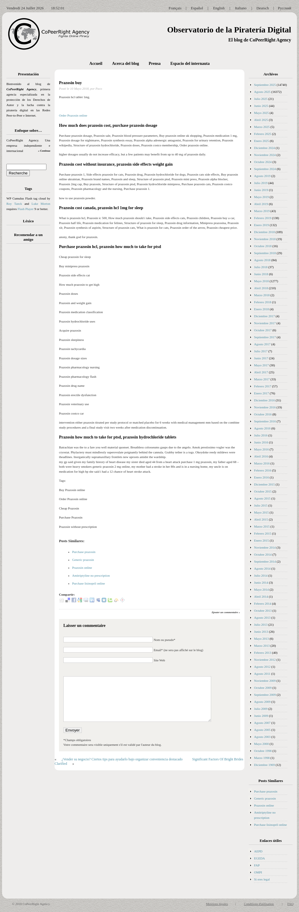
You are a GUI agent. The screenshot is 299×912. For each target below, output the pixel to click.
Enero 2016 (261, 477)
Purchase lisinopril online (88, 583)
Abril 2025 (261, 120)
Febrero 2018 (262, 302)
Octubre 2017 (263, 330)
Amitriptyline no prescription (91, 575)
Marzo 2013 (262, 645)
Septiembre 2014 (265, 561)
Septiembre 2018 (265, 253)
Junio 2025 (261, 106)
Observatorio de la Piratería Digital (229, 29)
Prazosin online (82, 567)
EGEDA (259, 858)
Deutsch (262, 8)
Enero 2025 (261, 141)
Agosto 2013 (262, 617)
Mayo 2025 (261, 113)
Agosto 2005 (262, 729)
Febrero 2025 (262, 134)
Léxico (28, 221)
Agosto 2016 (262, 428)
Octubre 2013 (263, 610)
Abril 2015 (261, 519)
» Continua (44, 150)
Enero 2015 (261, 540)
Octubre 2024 (263, 162)
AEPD (258, 851)
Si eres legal (262, 879)
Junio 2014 (261, 582)
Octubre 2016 (263, 414)
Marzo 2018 (262, 295)
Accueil (95, 63)
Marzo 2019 (262, 211)
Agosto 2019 (262, 176)
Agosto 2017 (262, 344)
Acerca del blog (125, 63)
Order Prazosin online (73, 115)
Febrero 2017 (262, 386)
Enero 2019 (261, 225)
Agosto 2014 (262, 568)
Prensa (155, 63)
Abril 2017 (261, 372)
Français (174, 8)
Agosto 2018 (262, 260)
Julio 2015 (260, 505)
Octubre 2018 (263, 246)
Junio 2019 (261, 190)
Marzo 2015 (262, 526)
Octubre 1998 (263, 751)
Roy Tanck (14, 203)
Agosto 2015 (262, 498)
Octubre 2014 (263, 554)
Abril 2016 (261, 456)
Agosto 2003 (262, 736)
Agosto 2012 (262, 666)
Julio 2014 (260, 575)
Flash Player (26, 209)
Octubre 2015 (263, 491)
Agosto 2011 (262, 673)
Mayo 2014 (261, 589)
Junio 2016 (261, 442)
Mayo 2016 (261, 449)
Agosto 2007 (262, 722)
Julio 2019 (260, 183)
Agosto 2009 (262, 701)
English (219, 8)
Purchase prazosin (83, 552)
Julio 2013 (260, 624)
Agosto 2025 (262, 91)
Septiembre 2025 (265, 84)
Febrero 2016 (262, 470)
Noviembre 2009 (265, 680)
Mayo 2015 (261, 512)
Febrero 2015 (262, 533)
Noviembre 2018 (265, 239)
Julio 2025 (260, 98)
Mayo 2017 (261, 365)
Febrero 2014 (262, 603)
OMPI (258, 872)
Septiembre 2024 (265, 169)
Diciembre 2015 (264, 484)
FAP (257, 865)
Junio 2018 (261, 274)
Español (197, 8)
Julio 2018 (260, 267)
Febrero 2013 (262, 652)
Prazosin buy (70, 83)
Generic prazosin (83, 559)
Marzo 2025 (262, 127)
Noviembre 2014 (265, 547)
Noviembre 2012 (265, 659)
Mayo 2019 (261, 197)
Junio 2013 (261, 631)
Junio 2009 (261, 715)
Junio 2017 (261, 358)
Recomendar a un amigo (28, 237)
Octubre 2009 (263, 687)
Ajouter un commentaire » (225, 612)
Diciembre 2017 (264, 316)
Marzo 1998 (262, 758)
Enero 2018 (261, 309)
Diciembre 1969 (264, 765)
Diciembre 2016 (264, 400)
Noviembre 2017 (265, 323)
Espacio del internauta (190, 63)
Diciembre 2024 (264, 148)
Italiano (241, 8)
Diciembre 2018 (264, 232)
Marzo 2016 (262, 463)
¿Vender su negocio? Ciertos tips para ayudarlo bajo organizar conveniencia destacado (122, 759)
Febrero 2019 (262, 218)
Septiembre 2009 (265, 694)
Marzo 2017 (262, 379)
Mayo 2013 (261, 638)
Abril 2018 (261, 288)
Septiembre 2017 (265, 337)
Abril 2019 (261, 204)
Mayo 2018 (261, 281)
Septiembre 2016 (265, 421)
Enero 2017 (261, 393)
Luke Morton (41, 203)
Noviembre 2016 (265, 407)
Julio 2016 (260, 435)
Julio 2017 (260, 351)
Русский (284, 8)
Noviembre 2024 (265, 155)
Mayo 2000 (261, 743)
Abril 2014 (261, 596)
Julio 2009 (260, 708)
